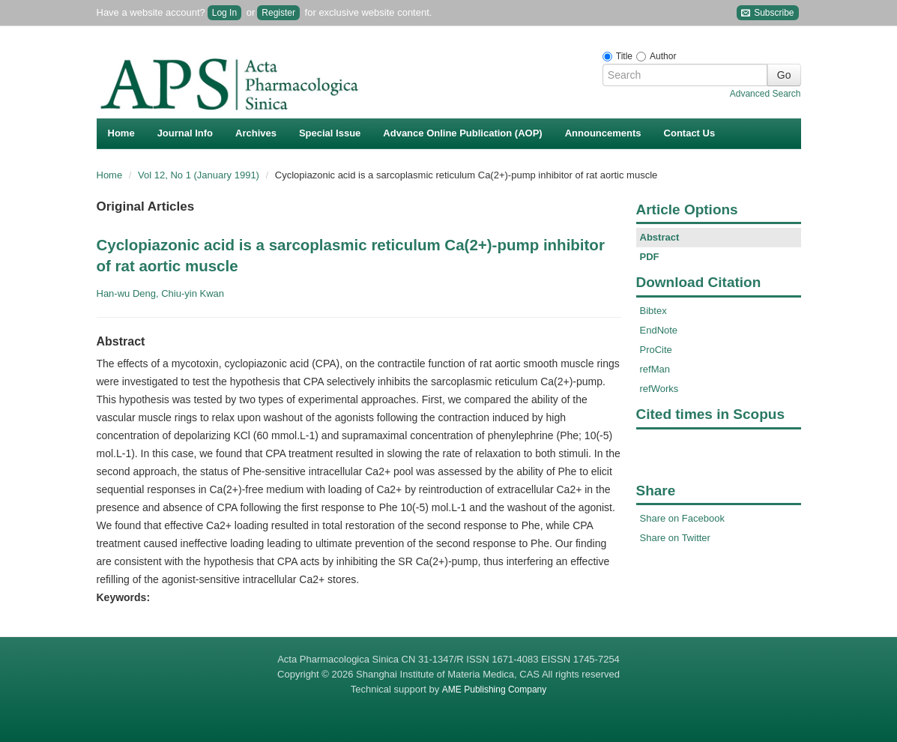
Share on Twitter (675, 537)
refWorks (659, 388)
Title (624, 56)
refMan (655, 369)
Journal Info (185, 133)
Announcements (603, 133)
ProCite (656, 349)
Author (663, 56)
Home (121, 133)
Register (278, 12)
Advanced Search (765, 93)
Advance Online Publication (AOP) (462, 133)
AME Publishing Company (494, 689)
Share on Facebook (682, 518)
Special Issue (329, 133)
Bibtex (653, 310)
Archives (256, 133)
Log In (224, 12)
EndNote (659, 330)
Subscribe (767, 13)
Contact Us (690, 133)
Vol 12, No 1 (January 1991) (200, 175)
